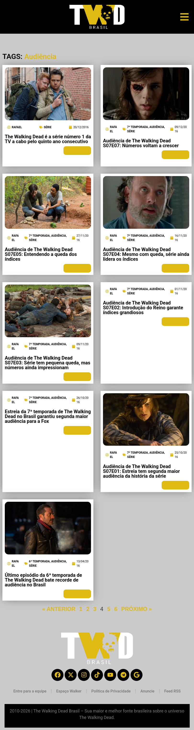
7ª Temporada (137, 127)
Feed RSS (172, 691)
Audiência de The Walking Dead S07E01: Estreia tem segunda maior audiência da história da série (141, 471)
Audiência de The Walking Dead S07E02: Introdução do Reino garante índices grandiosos (143, 307)
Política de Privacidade (111, 691)
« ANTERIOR (58, 609)
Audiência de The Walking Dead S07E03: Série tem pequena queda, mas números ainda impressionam (47, 362)
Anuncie (147, 691)
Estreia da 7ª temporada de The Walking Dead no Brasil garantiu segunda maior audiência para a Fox (48, 416)
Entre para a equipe (29, 691)
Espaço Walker (68, 691)
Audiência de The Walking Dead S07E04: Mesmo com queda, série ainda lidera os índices (146, 254)
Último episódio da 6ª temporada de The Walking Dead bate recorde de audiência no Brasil (43, 580)
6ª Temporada (39, 561)
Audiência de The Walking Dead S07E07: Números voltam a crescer (141, 143)
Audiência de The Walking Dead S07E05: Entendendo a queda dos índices (41, 254)
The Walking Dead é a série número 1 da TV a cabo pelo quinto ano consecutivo (48, 139)
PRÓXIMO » (136, 609)
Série (47, 127)
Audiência (156, 127)
